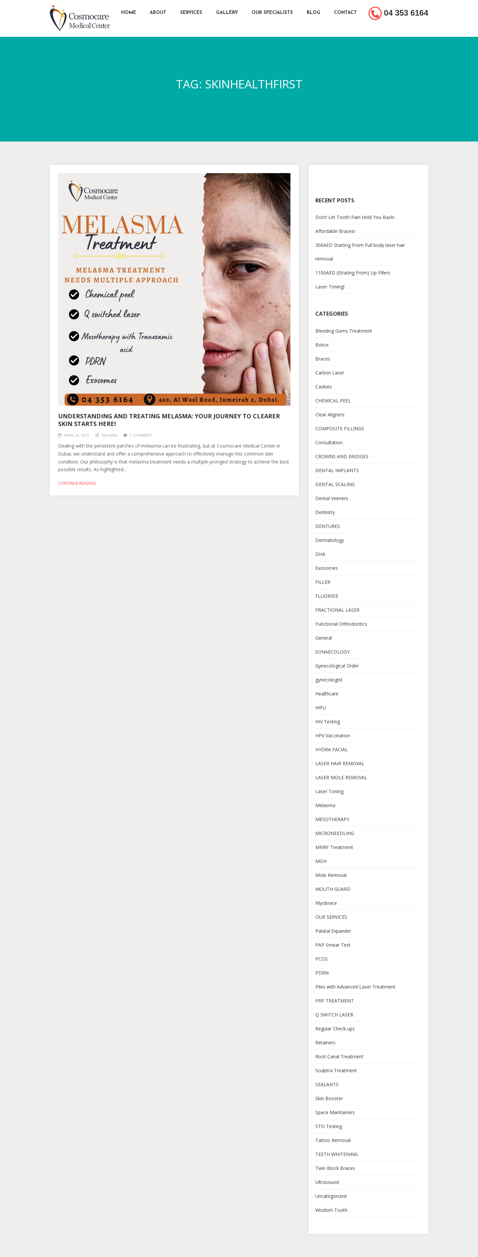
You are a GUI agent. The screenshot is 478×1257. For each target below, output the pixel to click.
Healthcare (327, 693)
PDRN (322, 973)
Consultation (329, 442)
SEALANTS (327, 1084)
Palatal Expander (333, 931)
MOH (321, 861)
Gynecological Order (337, 666)
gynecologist (329, 680)
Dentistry (325, 512)
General (323, 638)
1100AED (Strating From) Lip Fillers (352, 272)
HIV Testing (327, 721)
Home (128, 12)
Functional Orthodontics (341, 624)
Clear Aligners (330, 414)
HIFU (320, 707)
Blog (314, 12)
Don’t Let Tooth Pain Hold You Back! (354, 217)
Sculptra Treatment (336, 1070)
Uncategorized (331, 1196)
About (158, 12)
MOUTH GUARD (333, 889)
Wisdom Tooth (331, 1210)
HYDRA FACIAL (331, 749)
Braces (322, 359)
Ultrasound (327, 1182)
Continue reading (77, 483)
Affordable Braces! (335, 231)
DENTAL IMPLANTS (337, 470)
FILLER (322, 582)
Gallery (227, 12)
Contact (346, 12)
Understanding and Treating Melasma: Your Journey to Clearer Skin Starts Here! (169, 420)
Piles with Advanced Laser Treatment (355, 987)
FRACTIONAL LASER (337, 610)
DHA (320, 554)
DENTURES (327, 526)
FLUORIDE (326, 596)
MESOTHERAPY (332, 819)
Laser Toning (329, 791)
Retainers (325, 1042)
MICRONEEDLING (334, 833)
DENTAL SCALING (335, 484)
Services (191, 12)
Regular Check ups (335, 1028)
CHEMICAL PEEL (333, 400)
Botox (322, 345)
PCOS (321, 959)
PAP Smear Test (333, 945)
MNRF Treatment (334, 847)
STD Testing (328, 1126)
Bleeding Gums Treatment (343, 331)
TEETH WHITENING (336, 1154)
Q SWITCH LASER (334, 1014)
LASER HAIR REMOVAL (339, 763)
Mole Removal (331, 875)
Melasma (325, 805)
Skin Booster (329, 1098)
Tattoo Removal (333, 1140)
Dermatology (329, 540)
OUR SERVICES (331, 917)
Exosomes (326, 568)
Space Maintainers (335, 1112)
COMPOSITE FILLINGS (339, 428)
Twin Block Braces (335, 1168)
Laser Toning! (330, 286)
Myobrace (326, 903)
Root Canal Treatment (339, 1056)
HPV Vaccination (332, 735)
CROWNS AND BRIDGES (341, 456)
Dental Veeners (331, 498)
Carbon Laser (329, 372)
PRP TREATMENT (334, 1000)
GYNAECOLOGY (332, 652)
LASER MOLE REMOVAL (341, 777)
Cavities (323, 386)
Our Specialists (272, 12)
